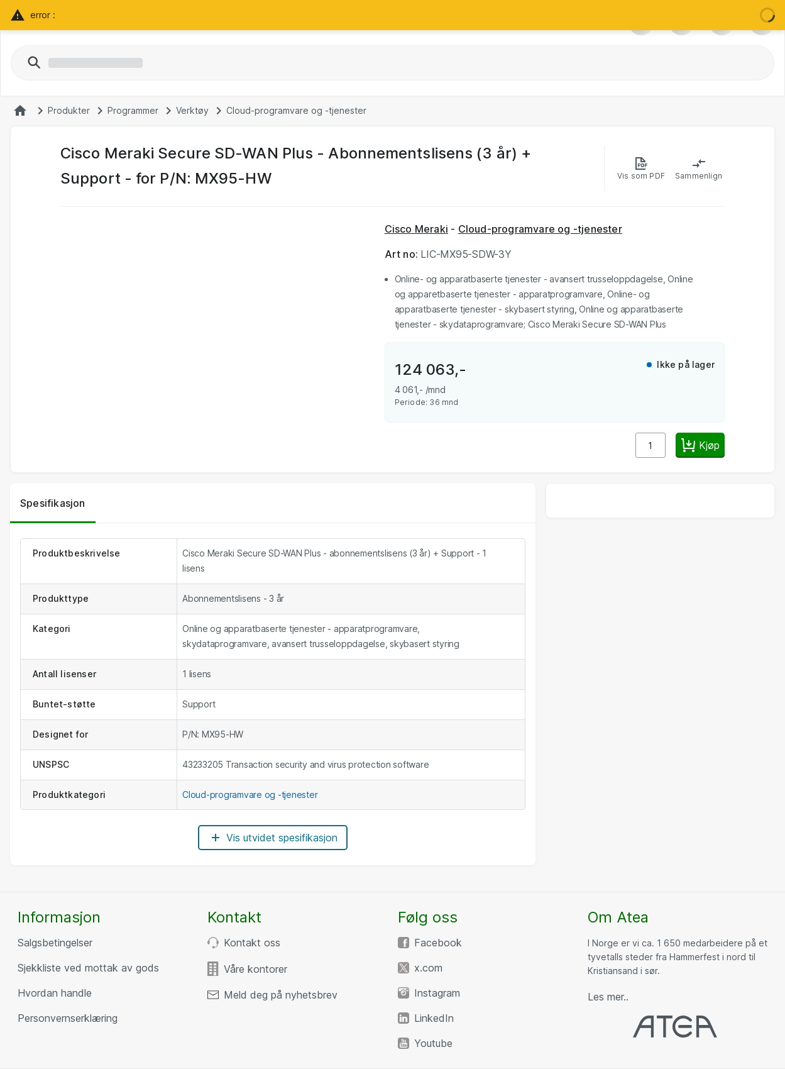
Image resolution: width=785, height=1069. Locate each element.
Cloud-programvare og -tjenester (296, 111)
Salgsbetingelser (55, 942)
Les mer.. (608, 996)
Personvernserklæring (68, 1018)
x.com (428, 967)
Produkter (69, 111)
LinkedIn (434, 1018)
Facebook (438, 942)
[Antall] (650, 445)
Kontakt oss (252, 942)
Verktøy (192, 111)
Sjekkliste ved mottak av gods (88, 967)
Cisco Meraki (416, 229)
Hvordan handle (55, 993)
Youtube (433, 1043)
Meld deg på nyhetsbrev (281, 995)
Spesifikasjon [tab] (52, 503)
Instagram (437, 993)
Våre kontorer (255, 969)
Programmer (132, 111)
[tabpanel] (272, 694)
